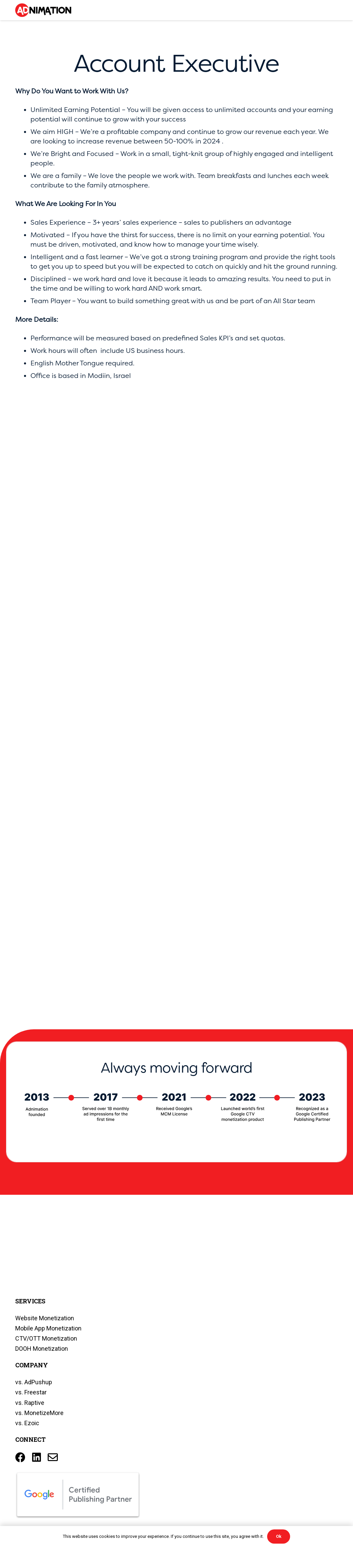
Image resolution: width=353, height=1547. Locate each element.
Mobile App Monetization (48, 1328)
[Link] (43, 10)
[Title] (53, 1457)
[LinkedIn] (36, 1457)
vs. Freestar (31, 1392)
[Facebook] (20, 1457)
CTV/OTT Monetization (46, 1338)
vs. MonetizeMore (39, 1412)
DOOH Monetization (41, 1348)
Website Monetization (44, 1318)
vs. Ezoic (27, 1423)
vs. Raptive (29, 1402)
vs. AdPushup (33, 1382)
